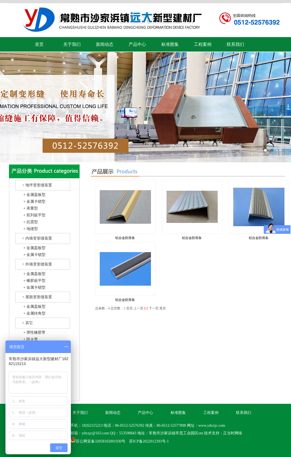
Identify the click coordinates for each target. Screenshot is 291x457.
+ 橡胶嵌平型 (34, 281)
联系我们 (235, 44)
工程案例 (202, 44)
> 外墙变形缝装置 (37, 264)
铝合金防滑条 (125, 238)
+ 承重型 (30, 208)
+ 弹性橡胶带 (34, 332)
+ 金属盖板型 (34, 195)
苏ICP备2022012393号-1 (149, 441)
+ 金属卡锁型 (34, 201)
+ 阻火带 (30, 339)
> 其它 (27, 323)
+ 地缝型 (30, 229)
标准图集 (170, 44)
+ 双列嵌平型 (34, 215)
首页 (39, 44)
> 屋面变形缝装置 (37, 297)
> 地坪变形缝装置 (37, 185)
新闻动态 (104, 44)
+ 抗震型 (30, 222)
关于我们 (72, 44)
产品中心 (137, 44)
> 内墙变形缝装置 (37, 238)
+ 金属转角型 (34, 313)
